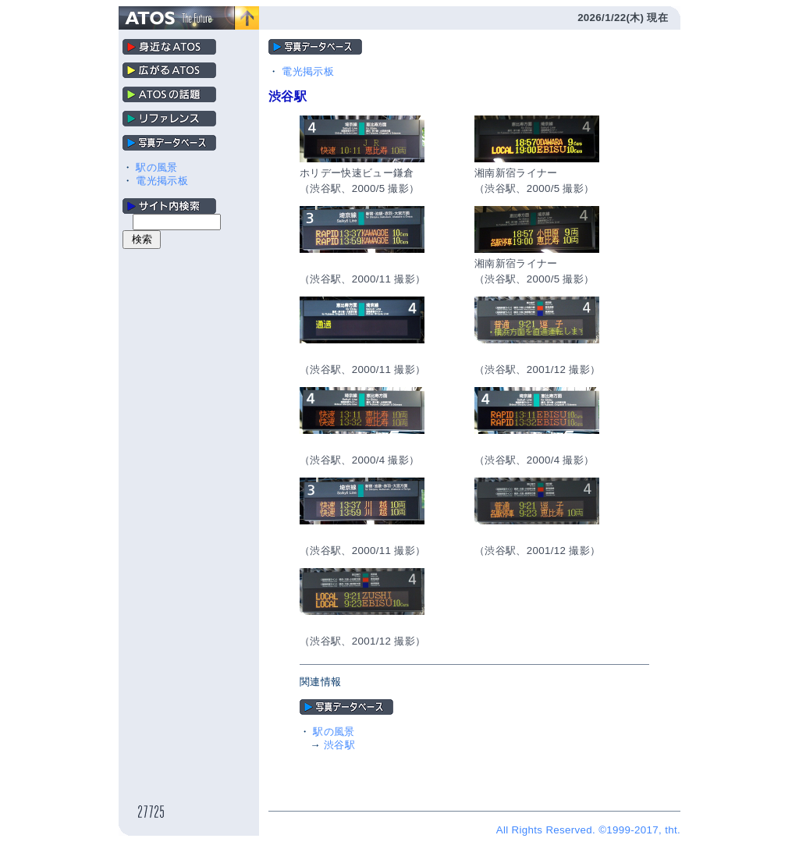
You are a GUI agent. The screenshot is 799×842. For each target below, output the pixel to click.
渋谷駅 (339, 745)
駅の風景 (156, 167)
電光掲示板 (162, 181)
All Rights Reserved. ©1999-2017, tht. (588, 830)
